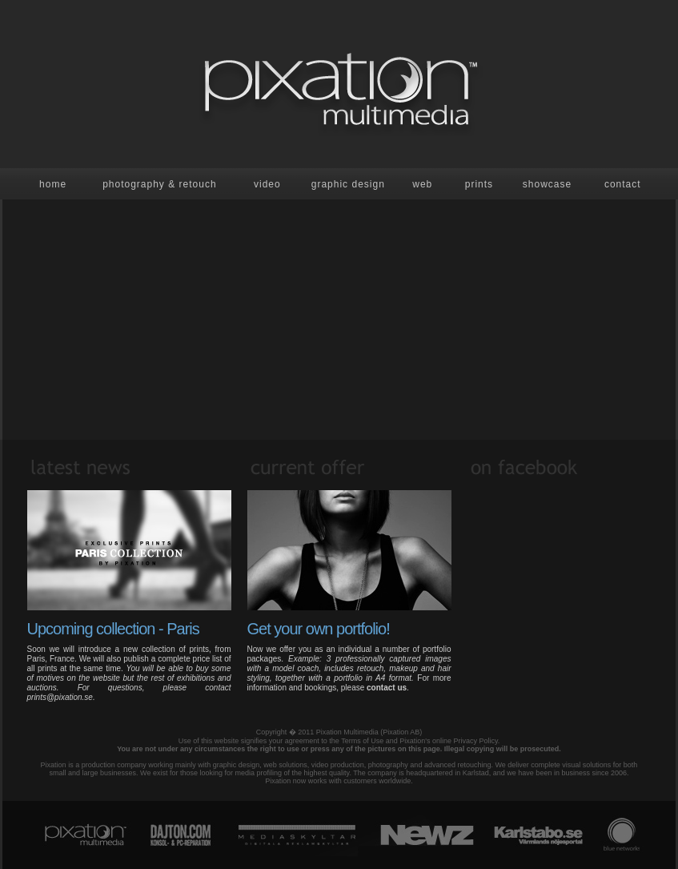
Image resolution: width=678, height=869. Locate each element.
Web (422, 184)
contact (622, 184)
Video (267, 184)
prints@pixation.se (60, 697)
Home (52, 184)
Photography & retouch (159, 184)
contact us (387, 687)
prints (479, 184)
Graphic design (348, 184)
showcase (547, 184)
